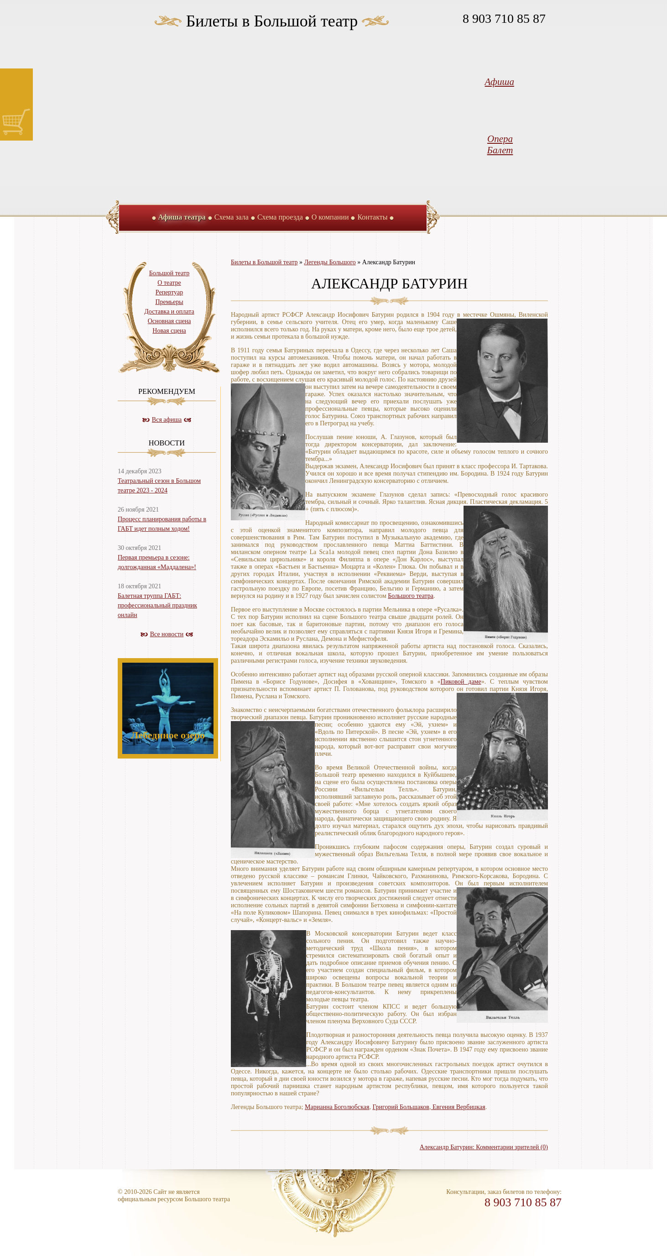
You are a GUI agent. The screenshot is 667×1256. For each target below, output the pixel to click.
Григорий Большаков (400, 1107)
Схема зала (231, 217)
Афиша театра (182, 217)
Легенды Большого (330, 262)
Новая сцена (169, 330)
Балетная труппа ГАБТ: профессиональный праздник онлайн (157, 605)
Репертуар (169, 292)
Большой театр (169, 273)
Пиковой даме (461, 681)
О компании (330, 217)
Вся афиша (167, 419)
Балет (500, 150)
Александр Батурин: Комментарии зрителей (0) (484, 1147)
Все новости (167, 634)
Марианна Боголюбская (337, 1107)
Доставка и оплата (169, 311)
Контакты (372, 217)
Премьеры (169, 301)
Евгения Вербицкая (458, 1107)
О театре (169, 282)
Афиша (499, 81)
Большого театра (410, 595)
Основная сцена (169, 321)
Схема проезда (280, 217)
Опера (500, 138)
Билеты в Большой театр (272, 21)
